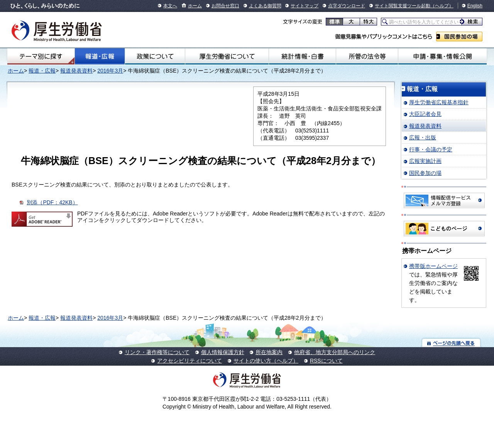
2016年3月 (110, 71)
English (474, 5)
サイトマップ (304, 5)
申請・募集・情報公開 (442, 56)
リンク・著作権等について (157, 352)
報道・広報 (100, 56)
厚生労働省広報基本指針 (439, 102)
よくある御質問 (265, 5)
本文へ (170, 5)
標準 (334, 21)
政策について (154, 56)
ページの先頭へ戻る (451, 342)
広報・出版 (422, 137)
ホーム (195, 5)
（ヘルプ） (441, 5)
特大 (368, 21)
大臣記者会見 (425, 114)
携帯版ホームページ (433, 266)
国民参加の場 (459, 36)
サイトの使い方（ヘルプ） (265, 361)
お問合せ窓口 (225, 5)
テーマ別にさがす (41, 56)
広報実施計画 (425, 161)
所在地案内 (269, 352)
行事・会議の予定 (430, 149)
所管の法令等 (367, 56)
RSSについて (326, 361)
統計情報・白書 (302, 56)
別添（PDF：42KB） (52, 202)
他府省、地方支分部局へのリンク (334, 352)
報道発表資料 (76, 71)
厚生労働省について (227, 56)
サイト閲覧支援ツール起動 (402, 5)
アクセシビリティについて (189, 361)
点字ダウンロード (346, 5)
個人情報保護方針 (222, 352)
